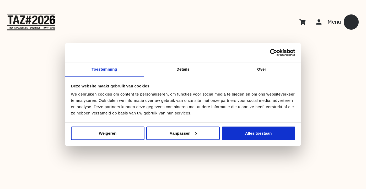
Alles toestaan (258, 134)
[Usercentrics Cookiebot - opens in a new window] (272, 52)
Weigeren (107, 134)
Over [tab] (261, 69)
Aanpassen (183, 134)
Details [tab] (183, 69)
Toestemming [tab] (104, 69)
